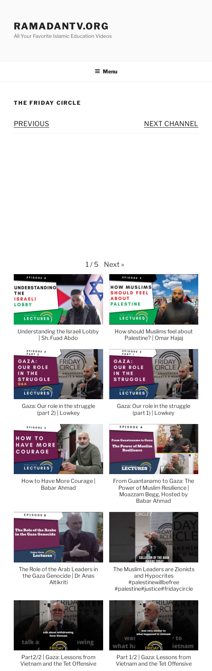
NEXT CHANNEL (171, 124)
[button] (114, 264)
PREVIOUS (31, 124)
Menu (106, 71)
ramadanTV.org (61, 26)
